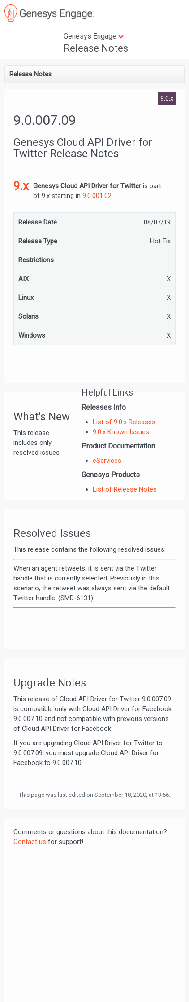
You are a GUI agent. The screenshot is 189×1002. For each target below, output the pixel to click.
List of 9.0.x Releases (124, 422)
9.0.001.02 (97, 196)
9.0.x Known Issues (121, 432)
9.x (21, 186)
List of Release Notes (125, 489)
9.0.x (166, 98)
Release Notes (96, 48)
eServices (107, 461)
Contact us (29, 842)
